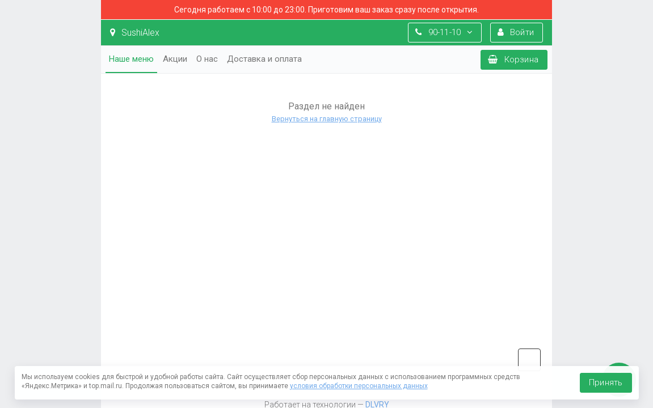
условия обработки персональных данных (359, 386)
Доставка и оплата (264, 59)
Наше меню (131, 59)
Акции (175, 59)
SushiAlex (134, 32)
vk (529, 359)
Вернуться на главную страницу (327, 118)
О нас (207, 59)
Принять (605, 382)
